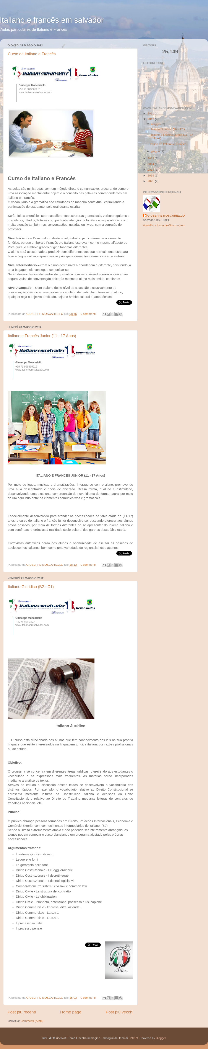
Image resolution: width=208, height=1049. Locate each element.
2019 (151, 175)
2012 (151, 119)
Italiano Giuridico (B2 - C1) (31, 587)
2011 (151, 113)
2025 (151, 181)
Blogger (161, 1038)
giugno (156, 151)
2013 (151, 158)
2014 (151, 164)
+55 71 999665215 (29, 89)
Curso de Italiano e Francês (32, 54)
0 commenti (88, 313)
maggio (156, 124)
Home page (70, 1012)
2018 (151, 169)
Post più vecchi (119, 1012)
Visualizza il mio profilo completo (164, 225)
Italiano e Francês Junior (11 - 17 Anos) (42, 336)
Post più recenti (22, 1012)
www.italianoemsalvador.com (35, 92)
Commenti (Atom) (32, 1021)
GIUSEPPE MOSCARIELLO (45, 313)
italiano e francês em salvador (52, 20)
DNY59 (133, 1038)
